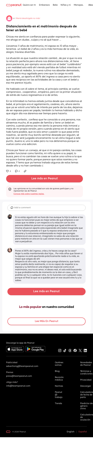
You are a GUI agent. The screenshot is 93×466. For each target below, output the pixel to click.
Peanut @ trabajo (59, 394)
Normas (59, 386)
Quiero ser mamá (29, 5)
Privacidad (85, 380)
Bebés (55, 5)
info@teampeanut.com (18, 386)
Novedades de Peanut (86, 364)
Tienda (58, 404)
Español (83, 432)
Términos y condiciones (86, 372)
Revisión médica (59, 378)
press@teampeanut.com (19, 376)
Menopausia (78, 5)
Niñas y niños (66, 5)
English (70, 432)
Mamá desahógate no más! (28, 18)
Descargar (85, 386)
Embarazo (44, 5)
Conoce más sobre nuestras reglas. (29, 194)
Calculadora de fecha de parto (86, 394)
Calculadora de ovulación (86, 417)
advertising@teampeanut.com (22, 366)
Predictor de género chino (86, 406)
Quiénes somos (59, 364)
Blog (57, 371)
